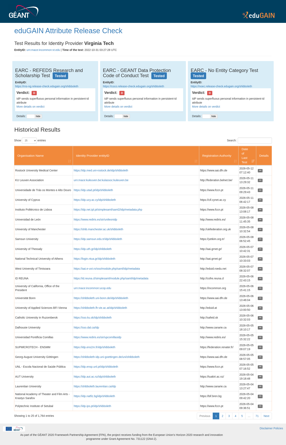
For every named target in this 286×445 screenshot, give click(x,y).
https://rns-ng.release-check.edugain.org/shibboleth (46, 86)
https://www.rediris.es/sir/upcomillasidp (97, 337)
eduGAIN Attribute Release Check (68, 31)
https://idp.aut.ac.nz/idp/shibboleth (95, 376)
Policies (278, 428)
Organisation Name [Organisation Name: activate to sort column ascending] (30, 155)
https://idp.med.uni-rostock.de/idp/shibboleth (101, 170)
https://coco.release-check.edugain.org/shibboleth (133, 86)
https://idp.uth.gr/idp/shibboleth (93, 249)
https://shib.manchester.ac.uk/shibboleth (98, 229)
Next (266, 416)
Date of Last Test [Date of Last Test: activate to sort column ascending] (245, 155)
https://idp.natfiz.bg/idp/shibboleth (94, 396)
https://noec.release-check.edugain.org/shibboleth (221, 86)
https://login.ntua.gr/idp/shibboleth (94, 258)
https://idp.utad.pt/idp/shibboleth (93, 190)
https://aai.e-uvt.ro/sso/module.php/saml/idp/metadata (107, 268)
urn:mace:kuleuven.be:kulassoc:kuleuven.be (101, 180)
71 (257, 416)
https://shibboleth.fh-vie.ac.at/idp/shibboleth (100, 307)
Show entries (30, 141)
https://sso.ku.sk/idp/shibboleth (93, 317)
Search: (249, 141)
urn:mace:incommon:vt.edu (43, 49)
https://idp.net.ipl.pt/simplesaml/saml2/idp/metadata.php (108, 209)
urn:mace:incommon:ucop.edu (92, 288)
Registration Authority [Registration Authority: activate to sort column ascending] (216, 155)
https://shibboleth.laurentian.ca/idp (95, 386)
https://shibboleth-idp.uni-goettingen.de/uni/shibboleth (107, 357)
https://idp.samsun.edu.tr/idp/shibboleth (98, 239)
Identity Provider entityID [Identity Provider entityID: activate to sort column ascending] (92, 155)
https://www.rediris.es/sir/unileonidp (95, 219)
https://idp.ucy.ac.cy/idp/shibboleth (95, 199)
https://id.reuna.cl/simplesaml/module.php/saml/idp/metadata (111, 278)
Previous (204, 416)
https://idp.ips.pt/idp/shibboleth (92, 406)
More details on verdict (30, 106)
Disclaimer (266, 428)
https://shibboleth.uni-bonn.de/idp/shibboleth (101, 298)
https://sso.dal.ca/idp (86, 327)
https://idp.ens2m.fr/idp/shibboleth (94, 347)
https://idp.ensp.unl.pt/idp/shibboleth (96, 366)
